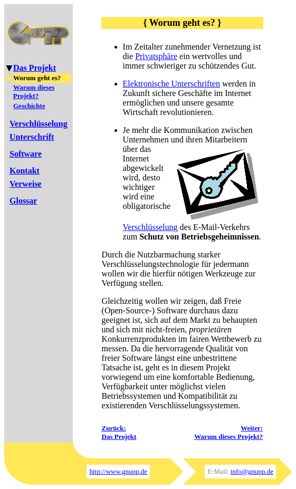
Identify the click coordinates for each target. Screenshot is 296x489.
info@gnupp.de (252, 471)
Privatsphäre (156, 56)
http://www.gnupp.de (118, 471)
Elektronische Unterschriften (171, 83)
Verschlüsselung (150, 227)
